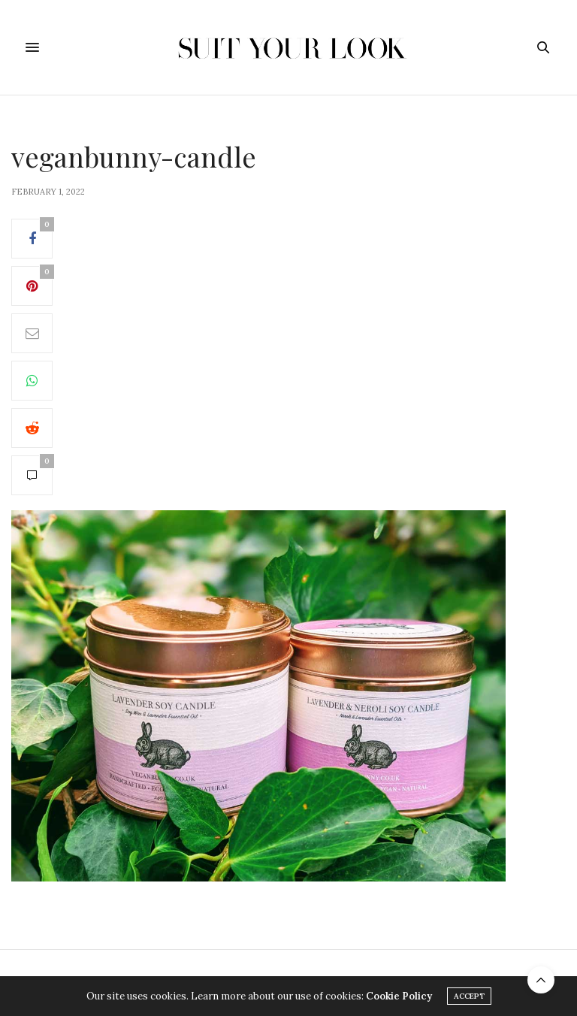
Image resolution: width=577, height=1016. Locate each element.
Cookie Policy (399, 996)
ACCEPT (469, 996)
